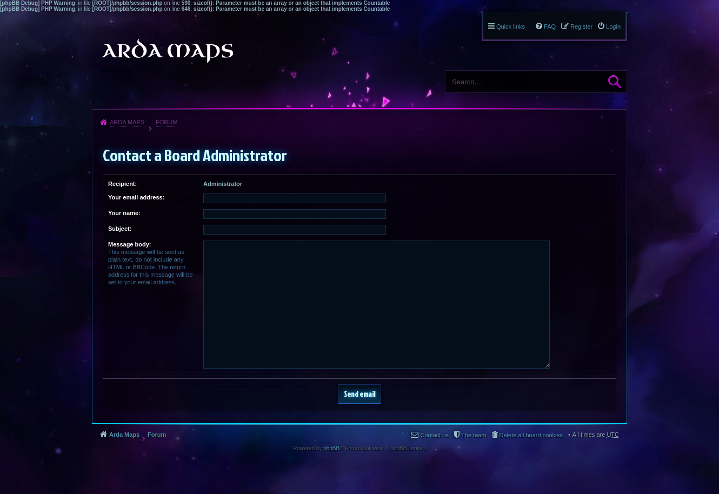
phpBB (331, 448)
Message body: (129, 244)
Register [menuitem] (581, 26)
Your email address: (136, 197)
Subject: (119, 228)
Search (614, 81)
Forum (166, 122)
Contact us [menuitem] (434, 435)
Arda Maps (127, 122)
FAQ (550, 26)
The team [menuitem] (473, 435)
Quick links (510, 26)
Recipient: (122, 184)
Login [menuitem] (613, 26)
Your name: (124, 213)
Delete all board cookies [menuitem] (531, 435)
